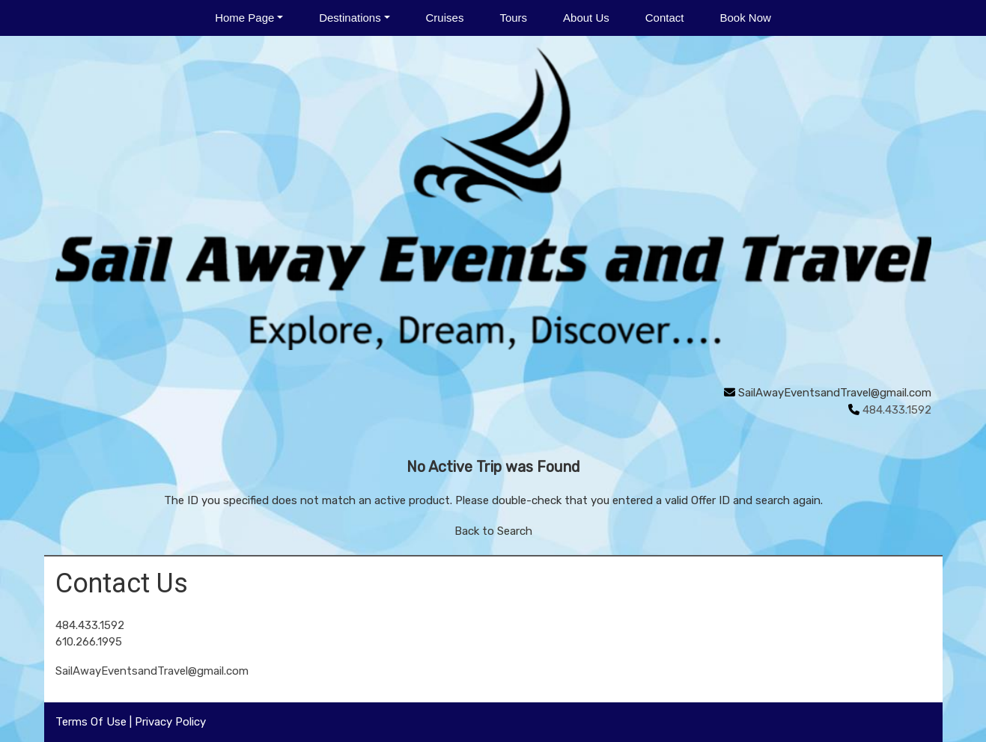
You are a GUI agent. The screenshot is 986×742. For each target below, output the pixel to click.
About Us (586, 17)
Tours (513, 17)
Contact (664, 17)
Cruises (445, 17)
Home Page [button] (244, 17)
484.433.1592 (89, 625)
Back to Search (493, 531)
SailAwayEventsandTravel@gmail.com (834, 392)
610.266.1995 (88, 642)
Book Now (744, 17)
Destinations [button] (350, 17)
